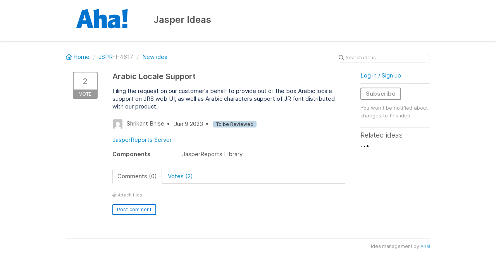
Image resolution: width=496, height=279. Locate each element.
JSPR (105, 56)
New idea (154, 56)
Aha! (425, 246)
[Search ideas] (383, 58)
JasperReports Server (142, 139)
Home (78, 56)
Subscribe (381, 93)
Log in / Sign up (380, 75)
